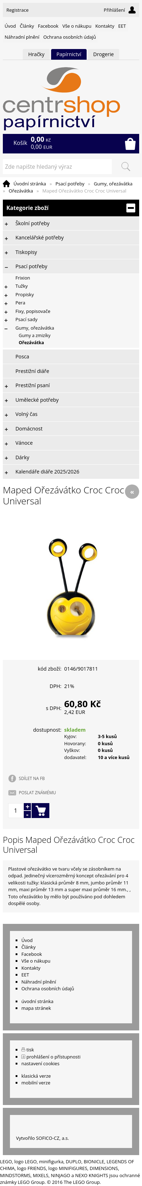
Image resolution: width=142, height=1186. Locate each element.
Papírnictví (68, 54)
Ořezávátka (21, 191)
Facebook (48, 26)
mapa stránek (36, 1008)
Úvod (10, 26)
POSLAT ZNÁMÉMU (37, 792)
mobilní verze (35, 1082)
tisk (30, 1049)
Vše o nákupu (77, 26)
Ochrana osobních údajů (69, 37)
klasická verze (36, 1076)
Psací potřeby (69, 183)
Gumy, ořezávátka (113, 183)
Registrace (17, 10)
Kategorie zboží (71, 208)
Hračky (36, 54)
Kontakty (104, 26)
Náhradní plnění (22, 37)
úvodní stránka (37, 1001)
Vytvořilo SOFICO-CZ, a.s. (42, 1138)
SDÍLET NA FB (32, 778)
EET (122, 26)
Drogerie (103, 54)
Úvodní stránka (29, 183)
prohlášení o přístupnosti (54, 1057)
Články (27, 26)
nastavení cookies (40, 1063)
